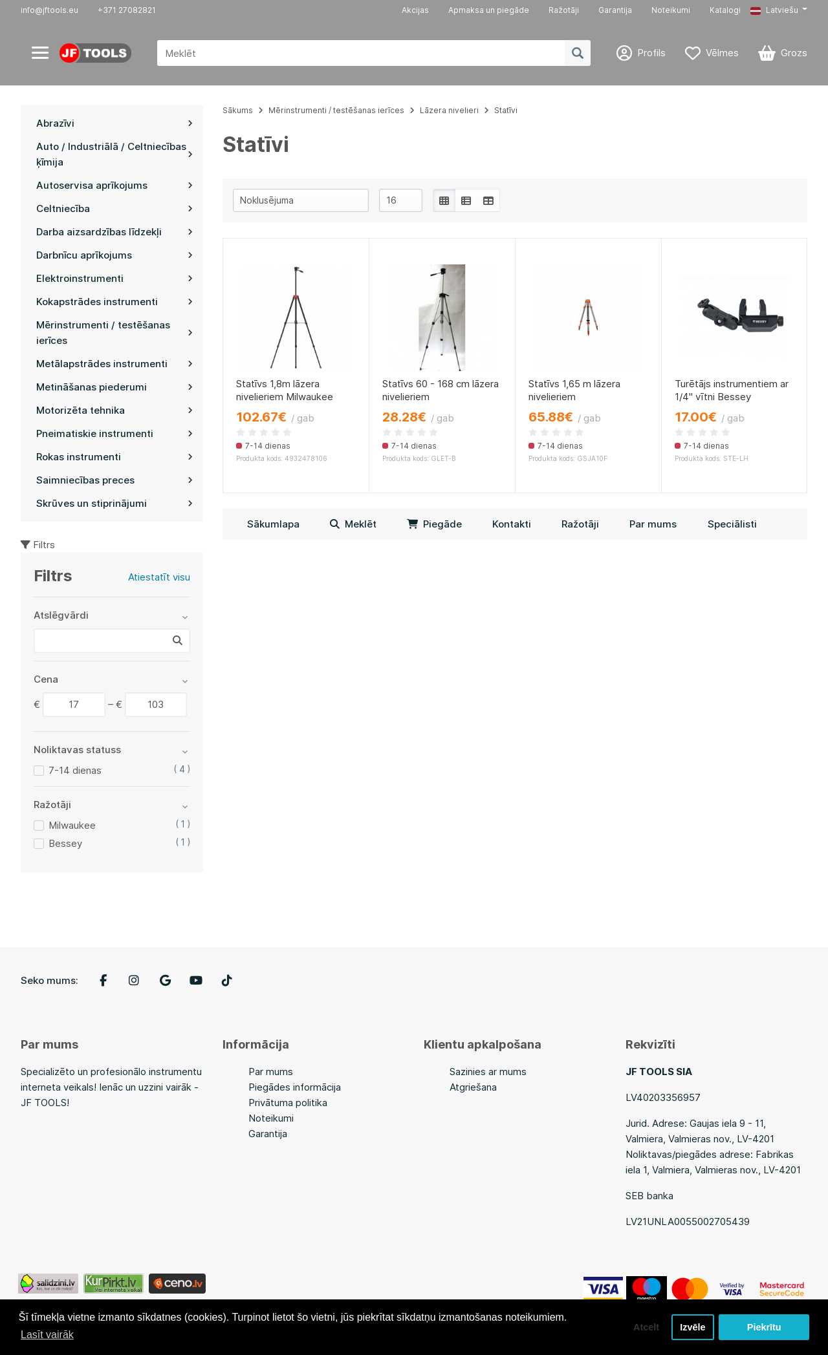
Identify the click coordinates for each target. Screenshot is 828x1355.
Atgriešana (473, 1087)
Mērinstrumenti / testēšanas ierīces (336, 110)
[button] (778, 10)
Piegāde (434, 524)
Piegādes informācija (294, 1087)
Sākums (238, 110)
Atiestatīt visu (159, 577)
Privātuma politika (287, 1102)
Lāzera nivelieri (449, 110)
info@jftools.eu (49, 10)
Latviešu (774, 10)
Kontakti (511, 524)
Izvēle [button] (692, 1327)
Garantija (615, 10)
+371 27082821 (127, 10)
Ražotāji (564, 10)
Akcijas (415, 10)
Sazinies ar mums (488, 1071)
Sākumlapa (273, 524)
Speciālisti (732, 524)
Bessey (65, 843)
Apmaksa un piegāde (488, 10)
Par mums (653, 524)
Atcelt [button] (646, 1327)
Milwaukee (72, 825)
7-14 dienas (75, 770)
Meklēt (353, 524)
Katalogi (725, 10)
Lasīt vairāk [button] (47, 1334)
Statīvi (506, 110)
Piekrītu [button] (764, 1327)
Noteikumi (670, 10)
